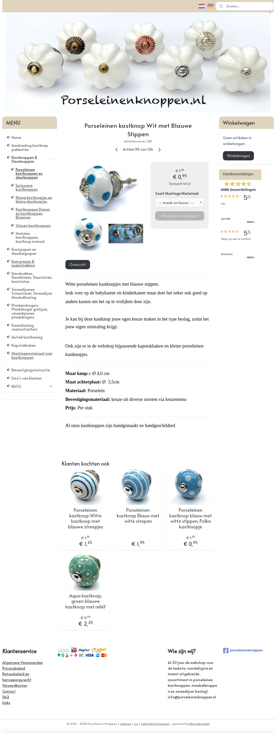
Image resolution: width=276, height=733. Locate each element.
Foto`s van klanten (27, 378)
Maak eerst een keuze (179, 215)
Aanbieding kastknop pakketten (30, 147)
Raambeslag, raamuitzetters (24, 327)
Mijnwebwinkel (199, 724)
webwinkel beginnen (155, 724)
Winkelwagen (238, 155)
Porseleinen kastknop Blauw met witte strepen (138, 515)
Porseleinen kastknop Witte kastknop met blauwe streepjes (85, 518)
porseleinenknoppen (243, 651)
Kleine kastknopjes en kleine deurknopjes (34, 199)
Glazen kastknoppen (33, 225)
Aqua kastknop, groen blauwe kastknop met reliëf (85, 601)
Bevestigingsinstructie (31, 370)
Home (16, 137)
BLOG (32, 386)
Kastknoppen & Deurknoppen (32, 159)
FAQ (5, 697)
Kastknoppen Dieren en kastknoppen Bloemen (33, 213)
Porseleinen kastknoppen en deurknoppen (29, 173)
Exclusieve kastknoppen (27, 187)
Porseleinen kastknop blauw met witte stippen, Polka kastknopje (190, 518)
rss (136, 724)
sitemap (125, 724)
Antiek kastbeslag (27, 337)
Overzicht (77, 264)
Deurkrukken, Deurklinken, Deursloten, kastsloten (32, 277)
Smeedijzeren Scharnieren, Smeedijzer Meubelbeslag (32, 293)
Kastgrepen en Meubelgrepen (24, 251)
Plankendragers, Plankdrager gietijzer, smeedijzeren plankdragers (30, 311)
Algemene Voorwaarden (22, 662)
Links (6, 702)
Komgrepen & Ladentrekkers (23, 263)
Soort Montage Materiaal (177, 193)
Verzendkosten (14, 685)
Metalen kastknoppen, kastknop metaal (30, 237)
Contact (9, 691)
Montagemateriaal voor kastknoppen (32, 355)
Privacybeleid (13, 668)
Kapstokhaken (24, 345)
